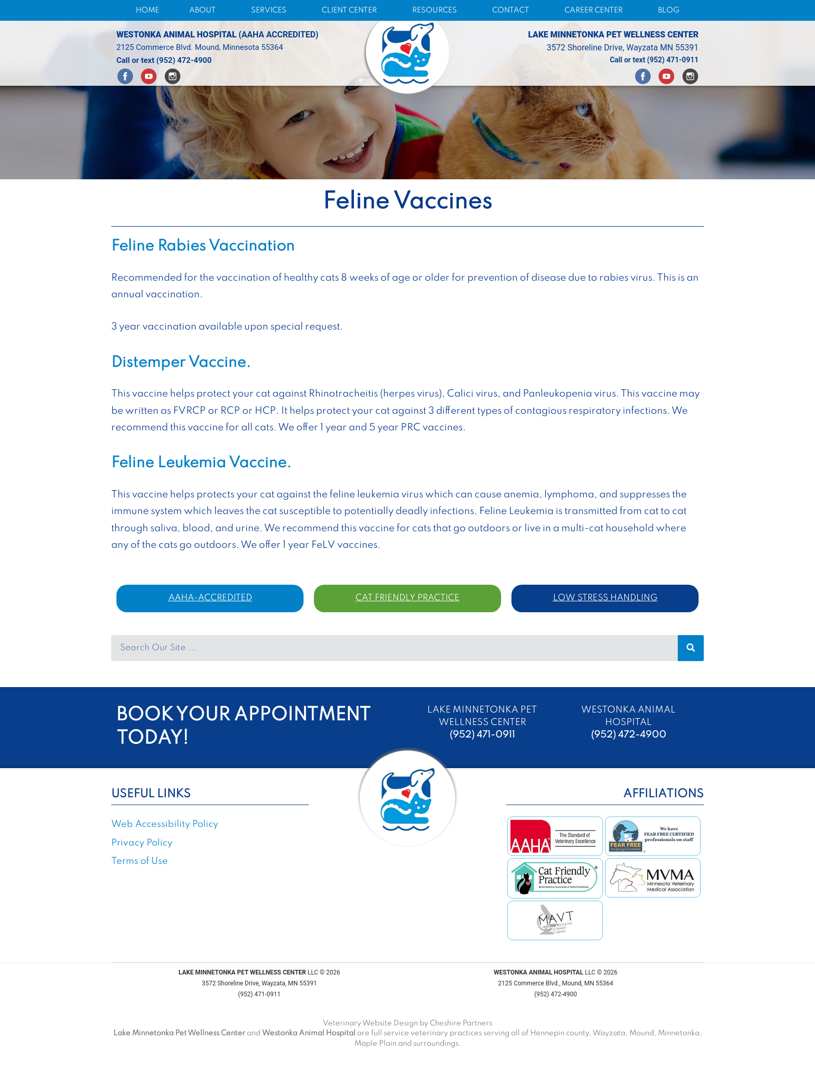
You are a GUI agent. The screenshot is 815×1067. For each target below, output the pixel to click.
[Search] (691, 648)
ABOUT (205, 10)
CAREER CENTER (596, 10)
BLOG (668, 10)
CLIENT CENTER (352, 10)
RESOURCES (437, 10)
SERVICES (271, 10)
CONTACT (513, 10)
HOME (147, 10)
